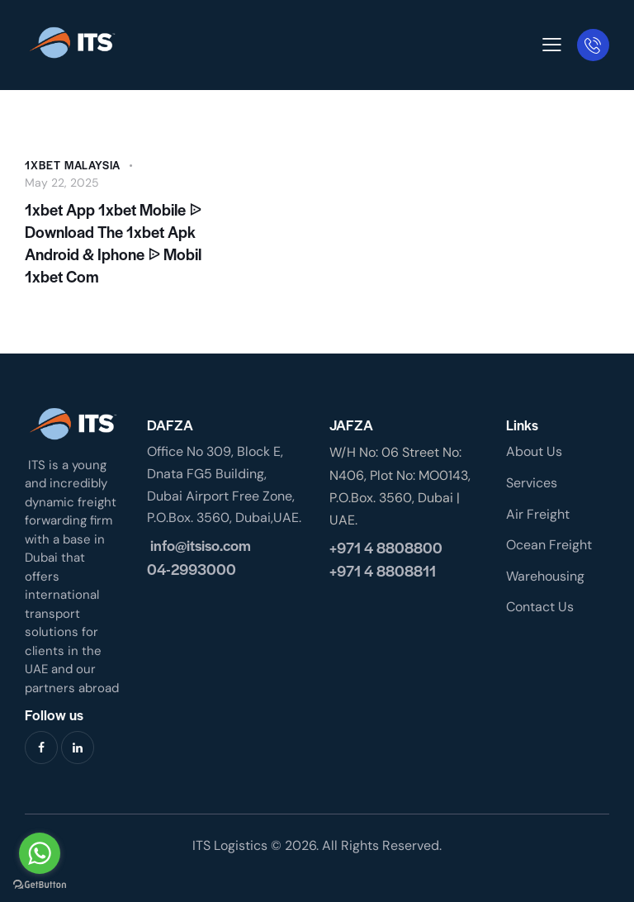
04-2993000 (191, 569)
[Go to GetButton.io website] (39, 885)
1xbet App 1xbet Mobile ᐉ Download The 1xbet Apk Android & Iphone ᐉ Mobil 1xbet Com (113, 242)
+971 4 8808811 (382, 570)
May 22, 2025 (62, 182)
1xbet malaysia (73, 165)
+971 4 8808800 (385, 547)
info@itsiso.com (199, 545)
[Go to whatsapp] (39, 853)
